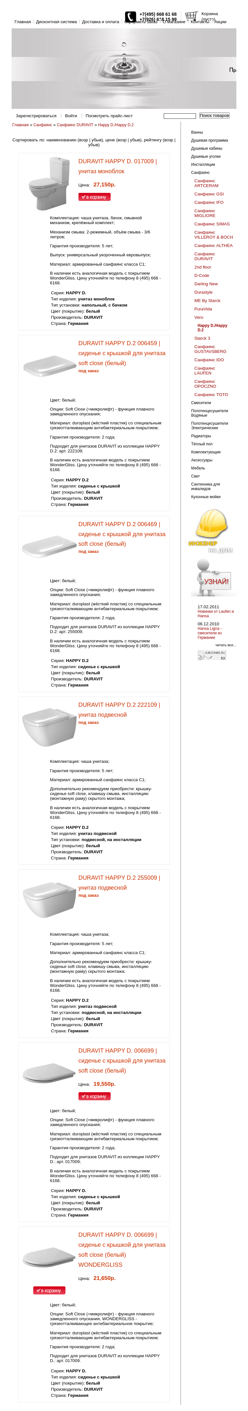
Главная (23, 21)
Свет (195, 476)
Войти (71, 115)
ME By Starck (207, 300)
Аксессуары (201, 460)
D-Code (201, 275)
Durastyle (203, 292)
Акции (220, 21)
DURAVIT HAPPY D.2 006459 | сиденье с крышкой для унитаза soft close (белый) (122, 353)
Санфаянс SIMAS (212, 224)
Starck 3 (202, 338)
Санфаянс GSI (209, 194)
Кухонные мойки (206, 497)
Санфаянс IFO (208, 202)
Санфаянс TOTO (211, 394)
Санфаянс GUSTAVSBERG (210, 349)
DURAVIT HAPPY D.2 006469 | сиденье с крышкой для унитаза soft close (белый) (122, 534)
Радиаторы (201, 436)
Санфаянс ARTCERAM (206, 183)
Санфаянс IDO (209, 359)
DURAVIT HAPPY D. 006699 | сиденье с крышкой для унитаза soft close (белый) (122, 1060)
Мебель (198, 468)
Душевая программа (209, 140)
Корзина (210, 13)
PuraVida (203, 309)
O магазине (174, 21)
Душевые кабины (206, 148)
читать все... (225, 645)
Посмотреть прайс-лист (109, 115)
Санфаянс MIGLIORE (204, 213)
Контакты (200, 21)
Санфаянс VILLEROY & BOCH (213, 235)
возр (83, 139)
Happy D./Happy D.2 (116, 125)
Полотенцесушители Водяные (209, 413)
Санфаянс (43, 125)
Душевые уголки (206, 156)
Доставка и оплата (100, 21)
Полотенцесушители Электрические (209, 425)
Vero (198, 317)
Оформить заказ (141, 21)
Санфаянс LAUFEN (204, 370)
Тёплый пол (201, 444)
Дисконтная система (56, 21)
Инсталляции (203, 164)
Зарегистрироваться (36, 115)
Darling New (206, 283)
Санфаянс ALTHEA (213, 245)
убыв (96, 139)
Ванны (197, 132)
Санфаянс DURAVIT (75, 125)
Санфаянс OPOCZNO (205, 384)
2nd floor (202, 267)
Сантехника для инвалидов (205, 486)
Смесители (201, 403)
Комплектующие (206, 452)
